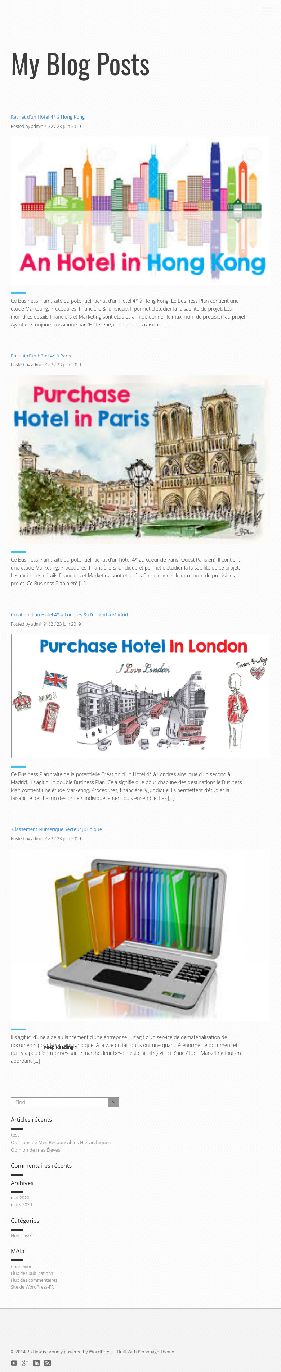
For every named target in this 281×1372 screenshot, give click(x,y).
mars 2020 (21, 1205)
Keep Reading (60, 1047)
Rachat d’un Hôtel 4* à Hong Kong (48, 117)
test (15, 1134)
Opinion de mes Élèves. (36, 1150)
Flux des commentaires (34, 1280)
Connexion (21, 1266)
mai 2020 (20, 1198)
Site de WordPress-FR (32, 1287)
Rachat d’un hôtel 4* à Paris (41, 355)
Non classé (21, 1235)
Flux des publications (32, 1273)
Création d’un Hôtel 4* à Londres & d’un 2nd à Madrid (69, 614)
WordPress (100, 1351)
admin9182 (42, 126)
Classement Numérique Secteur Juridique (56, 829)
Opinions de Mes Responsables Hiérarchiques (61, 1142)
